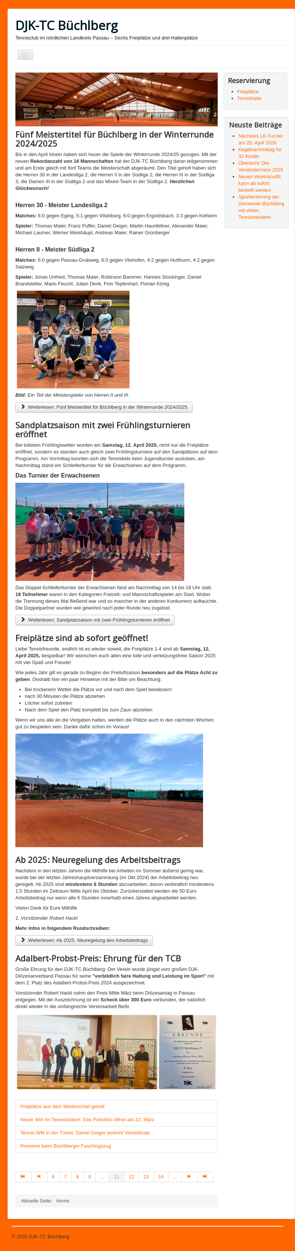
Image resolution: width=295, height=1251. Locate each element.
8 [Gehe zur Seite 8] (77, 1177)
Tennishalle (249, 98)
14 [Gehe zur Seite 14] (161, 1177)
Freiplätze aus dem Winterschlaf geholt (62, 1106)
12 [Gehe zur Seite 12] (131, 1177)
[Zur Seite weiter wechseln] (190, 1177)
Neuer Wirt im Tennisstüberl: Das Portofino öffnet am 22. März (87, 1119)
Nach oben (271, 1236)
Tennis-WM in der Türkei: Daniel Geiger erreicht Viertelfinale (85, 1133)
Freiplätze (248, 91)
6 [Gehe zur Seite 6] (53, 1177)
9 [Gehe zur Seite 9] (89, 1177)
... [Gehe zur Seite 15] (175, 1177)
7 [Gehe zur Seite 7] (65, 1177)
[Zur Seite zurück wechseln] (39, 1177)
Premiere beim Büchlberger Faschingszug (65, 1146)
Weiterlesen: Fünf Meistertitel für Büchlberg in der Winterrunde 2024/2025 (104, 407)
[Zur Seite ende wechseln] (206, 1177)
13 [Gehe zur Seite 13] (146, 1177)
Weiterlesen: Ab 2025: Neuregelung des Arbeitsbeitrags (84, 940)
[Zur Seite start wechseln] (23, 1177)
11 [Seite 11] (116, 1177)
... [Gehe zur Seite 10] (102, 1177)
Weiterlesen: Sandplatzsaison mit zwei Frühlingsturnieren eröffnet (95, 620)
